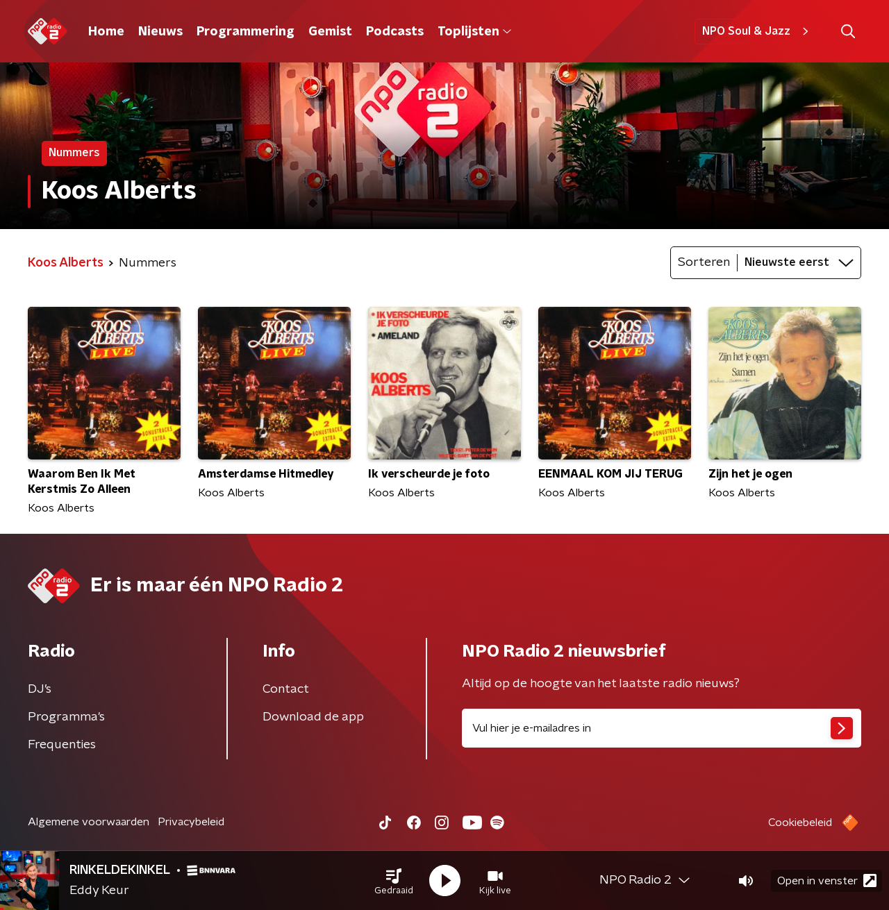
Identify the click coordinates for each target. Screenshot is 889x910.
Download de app (313, 717)
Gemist (330, 32)
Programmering (245, 32)
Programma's (66, 717)
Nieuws (160, 32)
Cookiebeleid (800, 822)
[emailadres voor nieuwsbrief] (661, 728)
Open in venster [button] (826, 880)
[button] (394, 881)
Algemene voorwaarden (88, 821)
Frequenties (62, 745)
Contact (286, 689)
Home (106, 32)
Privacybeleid (191, 821)
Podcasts (395, 32)
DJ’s (39, 689)
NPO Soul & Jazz (757, 31)
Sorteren (704, 262)
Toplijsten (474, 32)
